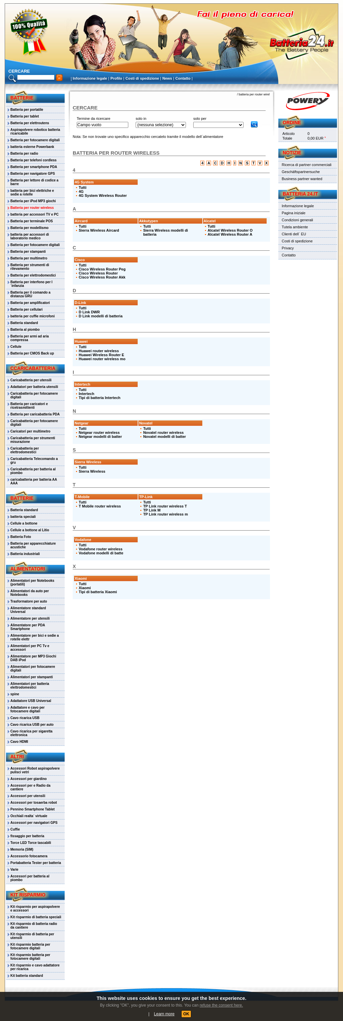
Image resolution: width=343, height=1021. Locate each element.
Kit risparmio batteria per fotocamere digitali (30, 946)
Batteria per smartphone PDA (33, 167)
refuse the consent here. (221, 1005)
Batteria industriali (25, 554)
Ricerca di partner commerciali (307, 165)
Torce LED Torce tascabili (30, 843)
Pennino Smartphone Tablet (32, 809)
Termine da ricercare (93, 118)
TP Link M (151, 510)
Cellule (15, 346)
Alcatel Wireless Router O (230, 230)
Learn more (164, 1014)
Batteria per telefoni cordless (33, 160)
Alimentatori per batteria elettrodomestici (29, 685)
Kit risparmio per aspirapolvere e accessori (35, 908)
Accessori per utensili (27, 796)
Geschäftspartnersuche (301, 172)
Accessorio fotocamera (29, 856)
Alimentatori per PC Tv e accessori (29, 647)
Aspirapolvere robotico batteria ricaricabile (35, 131)
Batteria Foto (20, 537)
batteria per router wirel (254, 94)
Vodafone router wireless (101, 549)
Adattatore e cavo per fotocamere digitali (27, 709)
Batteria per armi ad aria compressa (29, 338)
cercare (19, 71)
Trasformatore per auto (28, 601)
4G (81, 191)
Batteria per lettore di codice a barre (34, 182)
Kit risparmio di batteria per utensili (32, 936)
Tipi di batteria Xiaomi (98, 592)
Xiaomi (85, 588)
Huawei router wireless (99, 351)
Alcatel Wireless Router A (230, 234)
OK (186, 1014)
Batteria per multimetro (28, 258)
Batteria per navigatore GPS (32, 173)
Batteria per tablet (24, 116)
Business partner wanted (302, 179)
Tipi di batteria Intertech (100, 398)
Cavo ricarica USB (25, 718)
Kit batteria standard (26, 975)
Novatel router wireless (163, 432)
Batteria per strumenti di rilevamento (29, 266)
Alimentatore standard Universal (28, 610)
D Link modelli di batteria (101, 316)
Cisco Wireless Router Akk (102, 277)
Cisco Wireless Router (98, 273)
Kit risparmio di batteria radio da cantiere (33, 925)
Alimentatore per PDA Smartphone (27, 627)
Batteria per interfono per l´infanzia (31, 284)
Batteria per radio (24, 153)
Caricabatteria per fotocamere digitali (34, 395)
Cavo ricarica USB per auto (32, 724)
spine (14, 694)
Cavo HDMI (19, 741)
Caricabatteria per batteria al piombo (33, 471)
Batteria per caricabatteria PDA (35, 414)
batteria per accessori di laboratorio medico (29, 236)
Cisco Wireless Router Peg (102, 269)
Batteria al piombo (25, 329)
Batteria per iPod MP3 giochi (33, 201)
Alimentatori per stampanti (31, 677)
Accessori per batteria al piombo (29, 878)
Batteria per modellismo (29, 228)
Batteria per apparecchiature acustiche (33, 545)
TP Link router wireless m (165, 514)
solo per (199, 118)
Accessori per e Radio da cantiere (30, 787)
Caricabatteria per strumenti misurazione (32, 440)
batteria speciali (23, 517)
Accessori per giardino (28, 779)
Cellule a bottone (24, 523)
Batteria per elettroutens (29, 123)
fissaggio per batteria (27, 836)
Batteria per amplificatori (30, 303)
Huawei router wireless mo (102, 359)
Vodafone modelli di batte (101, 553)
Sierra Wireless (92, 471)
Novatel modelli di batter (164, 437)
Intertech (86, 394)
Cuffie (15, 829)
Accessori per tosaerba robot (33, 802)
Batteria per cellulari (26, 309)
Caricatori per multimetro (30, 431)
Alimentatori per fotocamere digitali (32, 668)
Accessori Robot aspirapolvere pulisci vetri (35, 770)
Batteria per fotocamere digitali (35, 140)
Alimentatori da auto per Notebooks (29, 593)
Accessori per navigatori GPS (34, 822)
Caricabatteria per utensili (31, 380)
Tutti (82, 187)
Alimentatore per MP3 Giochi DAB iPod (33, 658)
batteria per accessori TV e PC (34, 214)
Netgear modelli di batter (100, 437)
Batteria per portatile (26, 109)
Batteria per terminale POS (31, 221)
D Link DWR (89, 312)
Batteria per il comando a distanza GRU (30, 294)
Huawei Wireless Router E (101, 355)
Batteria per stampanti (28, 251)
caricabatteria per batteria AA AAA (33, 481)
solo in (141, 118)
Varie (14, 869)
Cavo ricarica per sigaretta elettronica (31, 733)
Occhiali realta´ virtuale (28, 816)
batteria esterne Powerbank (32, 147)
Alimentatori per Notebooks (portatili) (32, 582)
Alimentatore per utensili (30, 618)
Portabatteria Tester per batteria (35, 863)
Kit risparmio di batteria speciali (35, 917)
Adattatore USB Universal (30, 701)
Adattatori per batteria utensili (34, 387)
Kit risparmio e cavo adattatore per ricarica (35, 967)
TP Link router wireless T (165, 506)
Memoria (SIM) (21, 849)
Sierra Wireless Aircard (99, 230)
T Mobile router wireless (100, 506)
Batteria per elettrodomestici (33, 275)
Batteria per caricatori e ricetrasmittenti (29, 405)
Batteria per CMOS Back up (32, 353)
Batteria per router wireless (32, 208)
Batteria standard (24, 323)
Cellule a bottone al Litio (29, 530)
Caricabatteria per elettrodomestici (24, 450)
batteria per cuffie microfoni (32, 316)
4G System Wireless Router (103, 195)
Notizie (292, 152)
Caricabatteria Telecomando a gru (34, 460)
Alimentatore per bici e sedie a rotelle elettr (34, 637)
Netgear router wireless (99, 432)
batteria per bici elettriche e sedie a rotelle (32, 192)
